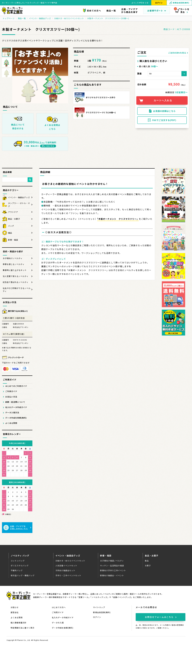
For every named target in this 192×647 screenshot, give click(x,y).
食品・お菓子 (151, 555)
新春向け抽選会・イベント (112, 575)
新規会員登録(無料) (102, 612)
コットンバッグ (18, 560)
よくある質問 (11, 423)
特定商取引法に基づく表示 (22, 627)
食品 (147, 560)
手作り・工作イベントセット (68, 575)
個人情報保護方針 (18, 622)
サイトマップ (99, 607)
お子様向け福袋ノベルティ (112, 560)
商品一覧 (111, 10)
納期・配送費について (15, 402)
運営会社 (15, 612)
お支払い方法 (11, 396)
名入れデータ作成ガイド (16, 407)
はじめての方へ (59, 607)
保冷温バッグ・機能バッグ (23, 575)
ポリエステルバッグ (20, 565)
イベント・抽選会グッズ (67, 555)
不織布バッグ (17, 570)
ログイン (159, 2)
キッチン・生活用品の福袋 (112, 565)
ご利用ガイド (11, 391)
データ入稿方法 (12, 412)
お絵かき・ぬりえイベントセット (70, 560)
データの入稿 (58, 622)
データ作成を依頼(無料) (16, 417)
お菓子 (148, 565)
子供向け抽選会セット (65, 570)
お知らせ (15, 607)
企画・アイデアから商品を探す (129, 11)
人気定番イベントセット (66, 565)
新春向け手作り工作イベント (113, 570)
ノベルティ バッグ (20, 555)
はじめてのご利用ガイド (16, 386)
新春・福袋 (105, 555)
